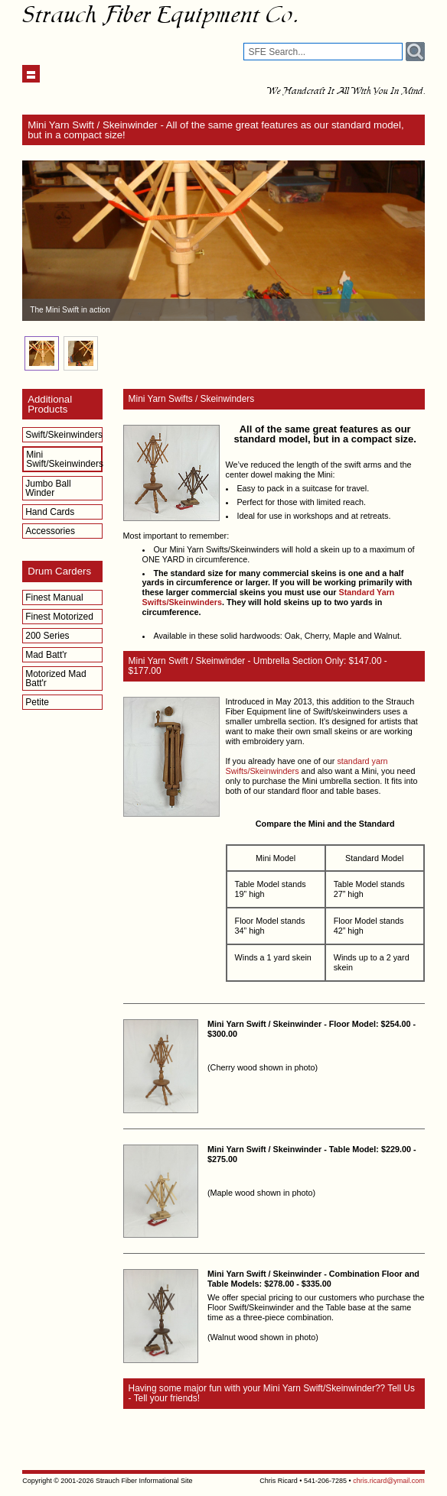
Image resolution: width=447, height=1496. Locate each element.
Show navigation (31, 74)
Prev (42, 240)
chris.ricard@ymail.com (389, 1481)
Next (405, 240)
